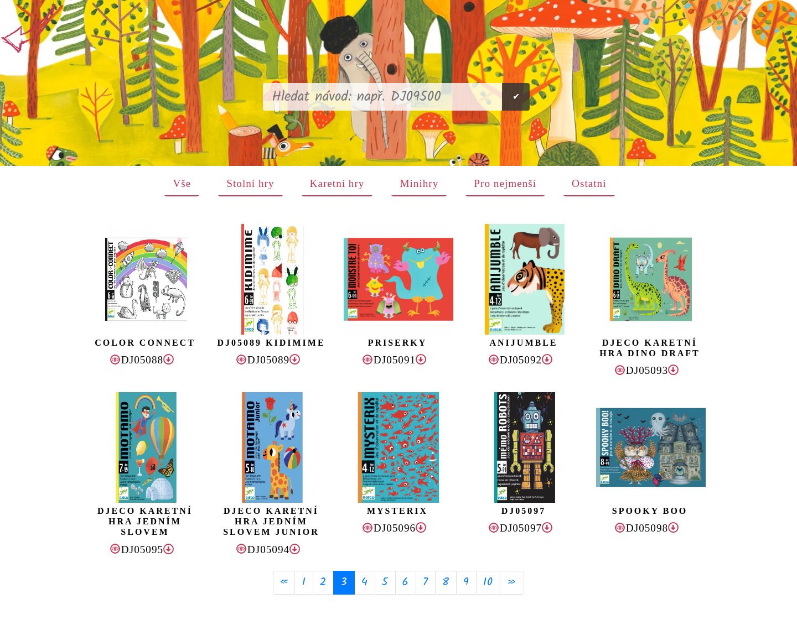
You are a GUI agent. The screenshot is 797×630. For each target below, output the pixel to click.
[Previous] (284, 583)
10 (488, 582)
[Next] (512, 583)
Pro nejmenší (505, 183)
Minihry (419, 183)
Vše (182, 183)
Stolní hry (250, 183)
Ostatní (589, 183)
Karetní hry (337, 183)
